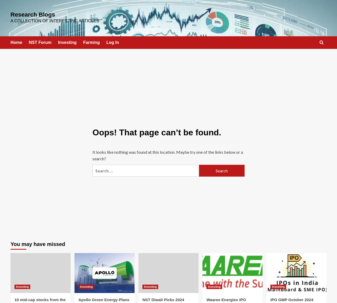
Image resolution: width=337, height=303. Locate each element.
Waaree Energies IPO (226, 297)
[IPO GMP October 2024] (296, 271)
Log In (112, 40)
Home (16, 40)
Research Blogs (25, 14)
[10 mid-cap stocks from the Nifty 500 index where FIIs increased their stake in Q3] (41, 271)
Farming (91, 40)
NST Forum (40, 40)
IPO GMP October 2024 (291, 297)
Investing (67, 40)
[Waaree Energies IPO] (232, 271)
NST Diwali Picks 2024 (163, 297)
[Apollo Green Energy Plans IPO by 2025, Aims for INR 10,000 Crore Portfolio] (105, 271)
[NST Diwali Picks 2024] (168, 271)
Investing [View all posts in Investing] (22, 284)
